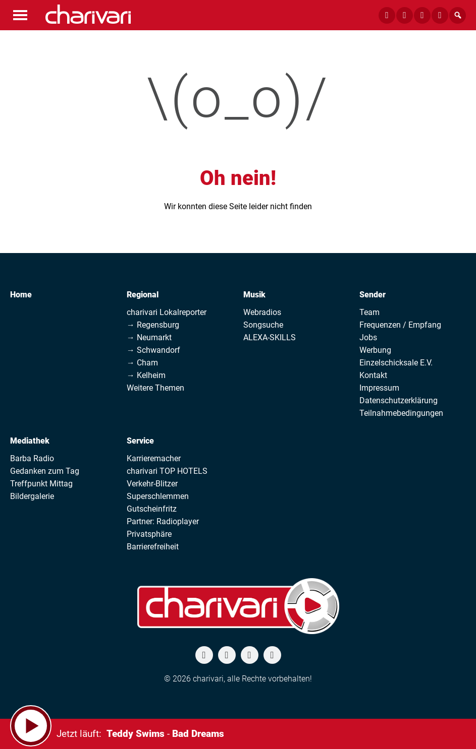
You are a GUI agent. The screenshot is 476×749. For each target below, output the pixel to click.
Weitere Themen (155, 388)
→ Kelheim (146, 375)
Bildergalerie (32, 496)
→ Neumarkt (149, 337)
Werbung (375, 350)
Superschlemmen (158, 496)
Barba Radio (32, 458)
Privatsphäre (149, 534)
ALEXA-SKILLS (269, 337)
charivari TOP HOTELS (167, 471)
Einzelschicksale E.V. (396, 362)
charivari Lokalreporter (166, 312)
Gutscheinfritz (152, 509)
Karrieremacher (154, 458)
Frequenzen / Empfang (400, 325)
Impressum (379, 388)
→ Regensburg (153, 325)
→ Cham (142, 362)
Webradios (262, 312)
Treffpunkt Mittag (41, 483)
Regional (142, 294)
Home (21, 294)
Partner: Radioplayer (163, 521)
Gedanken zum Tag (44, 471)
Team (369, 312)
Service (140, 441)
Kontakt (373, 375)
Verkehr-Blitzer (152, 483)
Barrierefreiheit (153, 546)
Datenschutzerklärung (398, 400)
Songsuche (263, 325)
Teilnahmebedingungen (401, 413)
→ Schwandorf (153, 350)
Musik (254, 294)
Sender (372, 294)
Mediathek (29, 441)
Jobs (368, 337)
